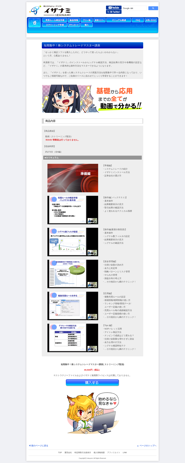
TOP (60, 452)
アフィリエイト (113, 452)
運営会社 (68, 452)
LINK (125, 452)
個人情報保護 (99, 452)
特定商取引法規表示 (82, 452)
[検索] (133, 8)
